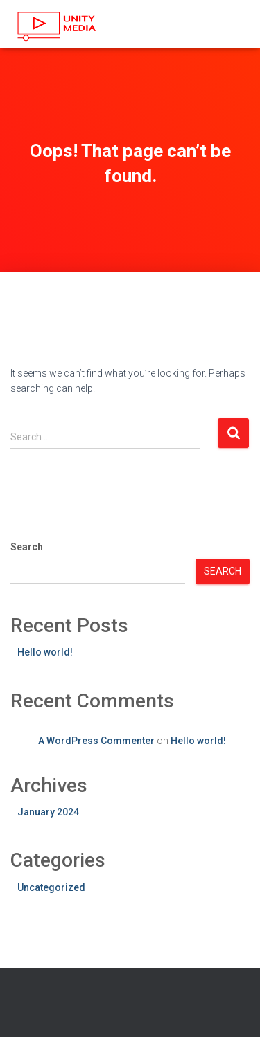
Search (26, 546)
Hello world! (45, 652)
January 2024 (48, 812)
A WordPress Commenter (96, 740)
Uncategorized (51, 887)
